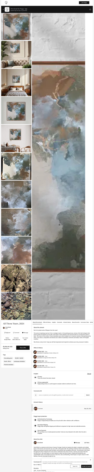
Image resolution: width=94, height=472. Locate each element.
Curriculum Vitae (85, 322)
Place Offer (23, 347)
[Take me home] (6, 2)
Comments (59, 322)
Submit (88, 395)
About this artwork (37, 322)
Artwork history (67, 322)
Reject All (75, 466)
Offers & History (47, 322)
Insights (54, 322)
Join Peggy (84, 2)
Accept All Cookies (86, 466)
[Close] (90, 459)
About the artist (76, 322)
